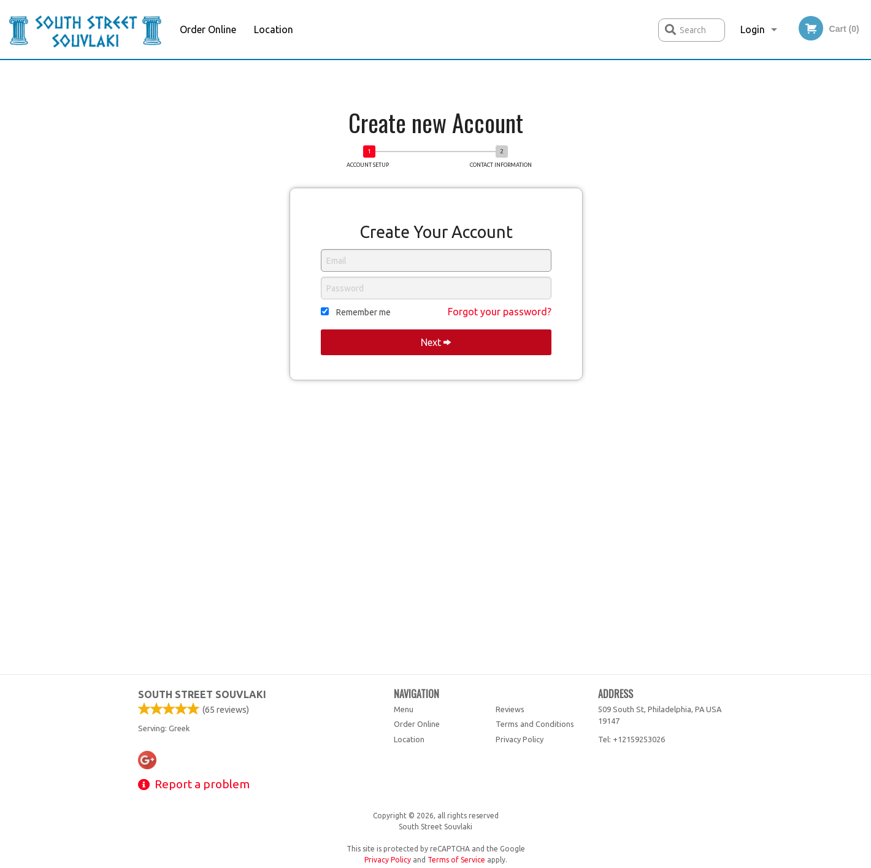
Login (752, 29)
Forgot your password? (499, 311)
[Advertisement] (435, 84)
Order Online (208, 29)
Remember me (363, 312)
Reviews (510, 709)
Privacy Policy (519, 739)
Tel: (631, 739)
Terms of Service (456, 860)
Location (273, 29)
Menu (403, 709)
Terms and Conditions (535, 724)
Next (436, 342)
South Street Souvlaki (202, 694)
